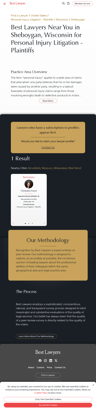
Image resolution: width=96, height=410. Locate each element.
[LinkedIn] (50, 360)
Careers (40, 367)
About (31, 367)
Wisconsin (62, 19)
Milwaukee (60, 168)
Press (49, 367)
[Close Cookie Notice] (93, 385)
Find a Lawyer (19, 15)
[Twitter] (56, 360)
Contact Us (48, 147)
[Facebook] (40, 360)
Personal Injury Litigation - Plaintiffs (32, 19)
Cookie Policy (41, 393)
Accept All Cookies (48, 405)
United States (39, 15)
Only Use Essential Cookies (48, 399)
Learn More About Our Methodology (36, 336)
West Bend (74, 168)
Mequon (47, 168)
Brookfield (34, 168)
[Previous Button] (12, 200)
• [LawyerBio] (28, 223)
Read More (48, 101)
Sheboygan (78, 19)
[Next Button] (45, 200)
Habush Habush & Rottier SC (29, 196)
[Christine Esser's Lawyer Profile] (28, 185)
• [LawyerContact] (32, 223)
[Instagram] (45, 360)
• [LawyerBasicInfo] (25, 223)
